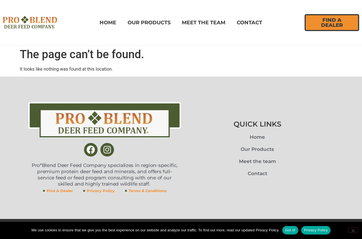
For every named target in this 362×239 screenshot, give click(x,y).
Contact (249, 22)
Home (108, 22)
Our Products (149, 22)
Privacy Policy (316, 230)
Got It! (290, 230)
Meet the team (203, 22)
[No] (353, 230)
